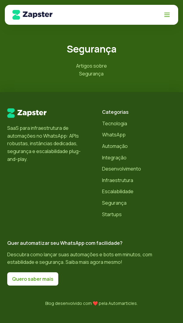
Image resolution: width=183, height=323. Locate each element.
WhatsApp (114, 134)
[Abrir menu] (167, 14)
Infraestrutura (117, 180)
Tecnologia (114, 123)
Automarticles (122, 303)
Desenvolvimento (121, 168)
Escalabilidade (117, 191)
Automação (115, 146)
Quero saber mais (32, 279)
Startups (112, 214)
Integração (114, 157)
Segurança (114, 203)
